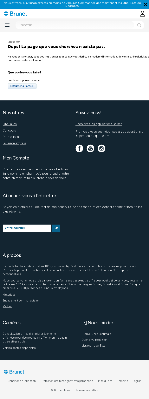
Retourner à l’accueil (22, 86)
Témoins (122, 380)
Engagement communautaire (20, 300)
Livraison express (14, 143)
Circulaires (10, 124)
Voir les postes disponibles (19, 347)
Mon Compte (16, 158)
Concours (9, 130)
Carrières (12, 322)
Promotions (11, 137)
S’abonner (56, 228)
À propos (12, 255)
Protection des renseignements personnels (67, 380)
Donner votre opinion (94, 339)
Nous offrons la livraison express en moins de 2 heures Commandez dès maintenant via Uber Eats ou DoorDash (72, 4)
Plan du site (105, 380)
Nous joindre (97, 322)
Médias (7, 306)
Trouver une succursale (96, 333)
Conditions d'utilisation (22, 380)
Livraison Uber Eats (93, 345)
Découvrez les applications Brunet (98, 124)
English (137, 380)
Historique (9, 294)
